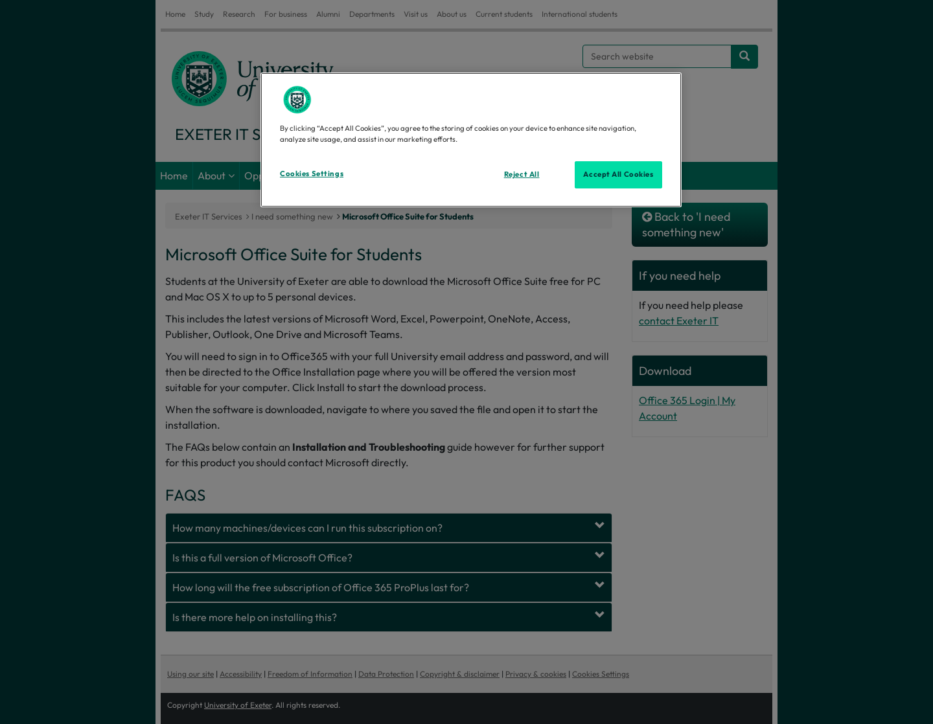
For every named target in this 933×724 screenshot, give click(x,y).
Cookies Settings (311, 173)
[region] (471, 140)
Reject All (522, 174)
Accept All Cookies (618, 174)
